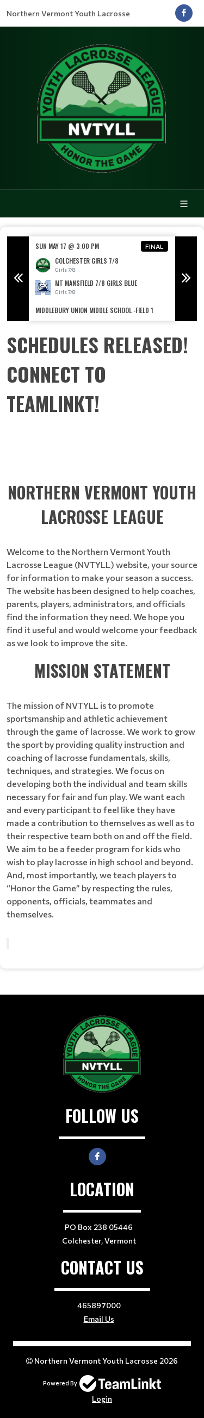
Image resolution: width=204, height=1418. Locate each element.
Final (154, 246)
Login (102, 1398)
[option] (102, 278)
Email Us (99, 1318)
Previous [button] (18, 278)
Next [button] (186, 278)
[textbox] (102, 374)
